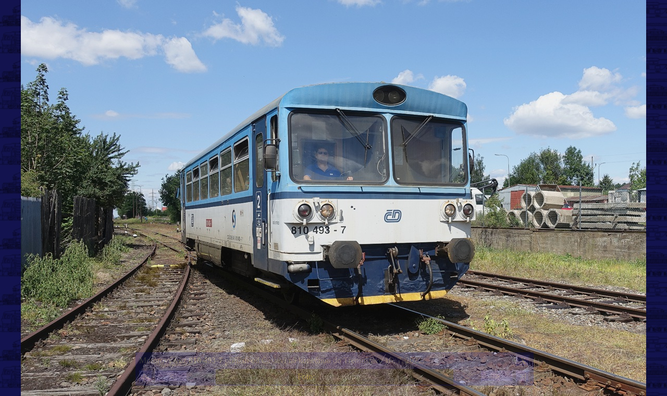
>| (523, 376)
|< (146, 376)
